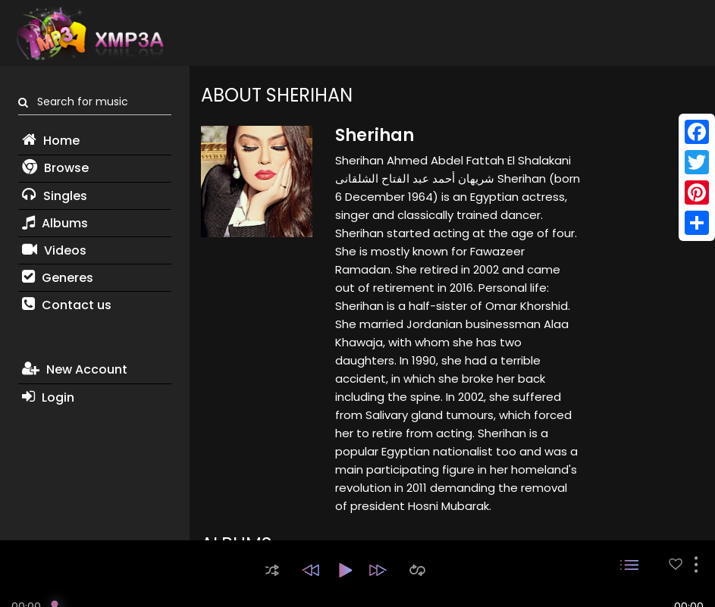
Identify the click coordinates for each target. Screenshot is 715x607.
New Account (74, 369)
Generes (57, 277)
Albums (55, 223)
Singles (54, 196)
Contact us (66, 305)
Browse (55, 168)
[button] (272, 570)
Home (51, 140)
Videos (54, 250)
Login (48, 397)
